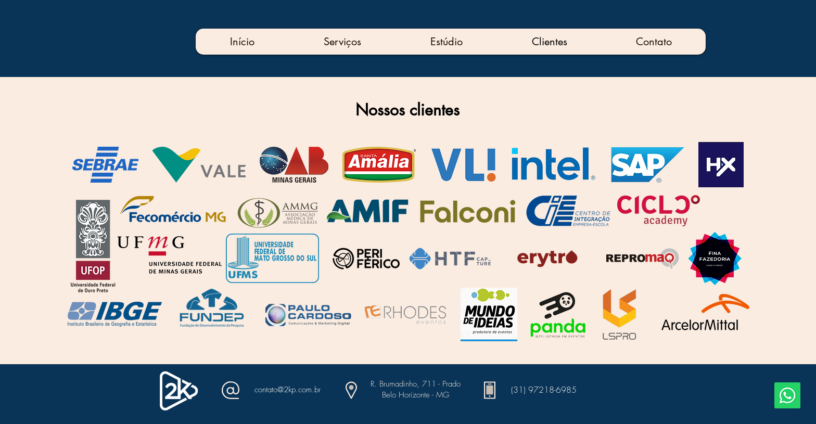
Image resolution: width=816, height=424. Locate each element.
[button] (342, 42)
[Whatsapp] (787, 395)
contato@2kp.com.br (287, 389)
